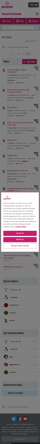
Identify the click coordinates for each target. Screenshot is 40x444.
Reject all (20, 239)
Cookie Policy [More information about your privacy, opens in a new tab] (21, 227)
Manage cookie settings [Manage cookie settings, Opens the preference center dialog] (20, 246)
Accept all (20, 233)
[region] (20, 222)
